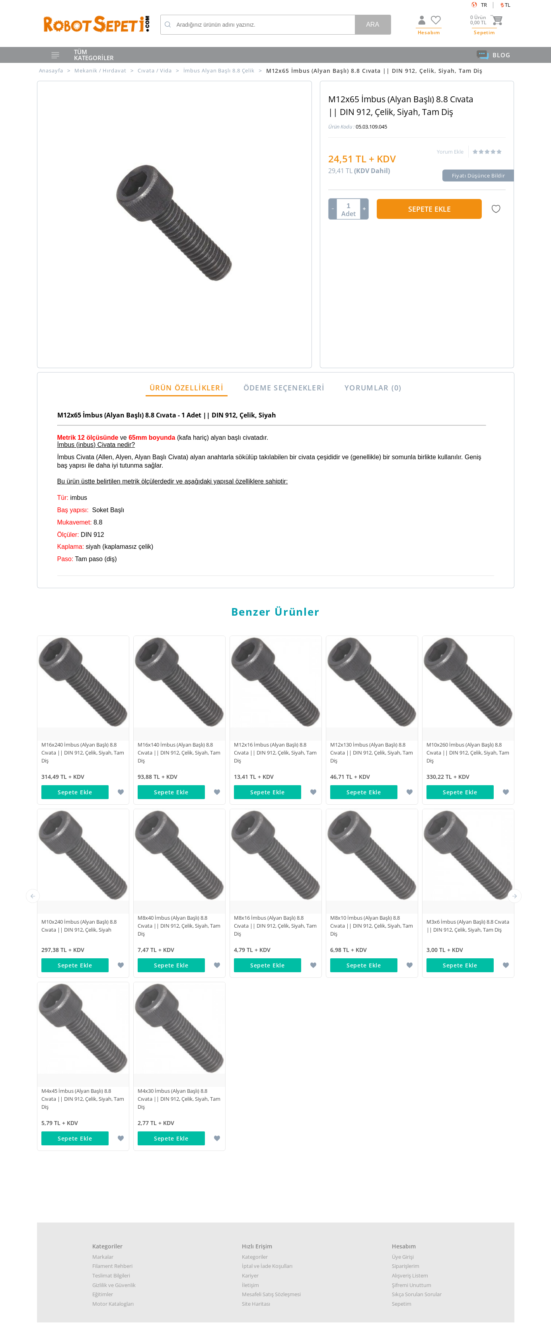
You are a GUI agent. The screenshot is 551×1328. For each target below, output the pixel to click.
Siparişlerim (405, 920)
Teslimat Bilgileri (111, 930)
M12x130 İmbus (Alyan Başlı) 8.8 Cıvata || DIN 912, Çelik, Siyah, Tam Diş (371, 752)
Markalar (102, 911)
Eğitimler (102, 948)
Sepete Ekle (429, 209)
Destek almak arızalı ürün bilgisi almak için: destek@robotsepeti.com (275, 1161)
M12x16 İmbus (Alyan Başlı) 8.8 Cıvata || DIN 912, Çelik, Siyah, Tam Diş (275, 752)
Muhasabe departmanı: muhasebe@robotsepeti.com (276, 1171)
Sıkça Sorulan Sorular (417, 948)
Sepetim (401, 958)
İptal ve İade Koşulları (267, 920)
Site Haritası (256, 958)
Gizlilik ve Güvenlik (114, 939)
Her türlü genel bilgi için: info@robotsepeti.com (275, 1143)
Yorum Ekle (450, 151)
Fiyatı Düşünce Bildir (478, 175)
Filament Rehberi (112, 920)
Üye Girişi (403, 911)
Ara (372, 24)
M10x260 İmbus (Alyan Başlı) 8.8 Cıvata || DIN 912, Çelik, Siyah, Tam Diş (467, 752)
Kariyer (250, 930)
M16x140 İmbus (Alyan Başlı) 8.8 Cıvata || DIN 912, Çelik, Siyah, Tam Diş (179, 752)
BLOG (493, 55)
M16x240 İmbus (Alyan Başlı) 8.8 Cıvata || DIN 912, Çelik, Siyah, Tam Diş (82, 752)
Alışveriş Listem (410, 930)
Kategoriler (255, 911)
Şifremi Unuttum (411, 939)
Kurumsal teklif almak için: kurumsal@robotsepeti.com (275, 1152)
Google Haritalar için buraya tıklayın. (79, 1184)
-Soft (233, 1317)
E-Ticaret (251, 1317)
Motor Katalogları (113, 958)
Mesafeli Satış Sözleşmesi (271, 948)
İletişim (250, 939)
